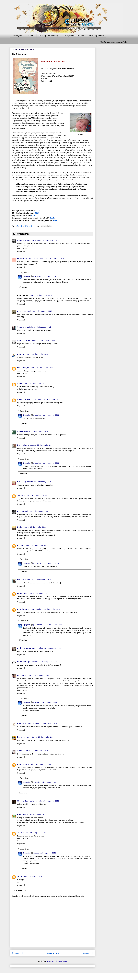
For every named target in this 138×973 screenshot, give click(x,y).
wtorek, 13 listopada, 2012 (45, 702)
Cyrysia (26, 276)
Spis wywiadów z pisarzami (74, 36)
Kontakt (31, 36)
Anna (19, 383)
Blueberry (21, 482)
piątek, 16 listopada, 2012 (35, 814)
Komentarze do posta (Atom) (57, 961)
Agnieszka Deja (24, 340)
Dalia (19, 527)
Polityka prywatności (96, 36)
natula (20, 593)
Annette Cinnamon (25, 240)
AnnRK (20, 431)
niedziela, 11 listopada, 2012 (46, 276)
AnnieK (20, 354)
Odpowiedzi (24, 272)
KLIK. (38, 210)
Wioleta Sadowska (26, 801)
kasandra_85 (23, 368)
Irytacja (20, 580)
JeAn (19, 833)
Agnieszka (22, 764)
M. (18, 675)
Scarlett (21, 511)
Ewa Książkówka (25, 723)
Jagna (20, 495)
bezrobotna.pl (23, 737)
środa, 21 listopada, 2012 (44, 853)
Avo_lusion (22, 311)
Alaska (20, 751)
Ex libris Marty (24, 648)
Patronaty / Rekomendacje (49, 36)
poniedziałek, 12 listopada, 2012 (48, 625)
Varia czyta (22, 662)
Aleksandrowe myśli (26, 399)
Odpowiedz (21, 251)
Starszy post (88, 953)
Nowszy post (17, 953)
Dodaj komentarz (19, 890)
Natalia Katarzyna (25, 609)
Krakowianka (23, 445)
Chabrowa (22, 327)
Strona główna (18, 36)
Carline (20, 545)
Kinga (20, 814)
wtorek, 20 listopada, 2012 (34, 833)
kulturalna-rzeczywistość (29, 258)
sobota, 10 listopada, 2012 (47, 240)
